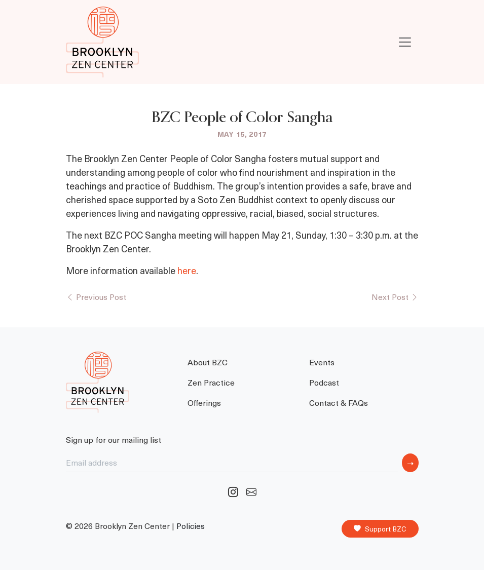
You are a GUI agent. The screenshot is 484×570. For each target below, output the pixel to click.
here (186, 270)
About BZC (208, 362)
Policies (190, 525)
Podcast (324, 382)
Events (321, 362)
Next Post (395, 296)
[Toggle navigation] (405, 42)
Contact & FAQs (338, 402)
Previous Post (96, 296)
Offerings (204, 402)
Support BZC (380, 529)
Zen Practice (211, 382)
